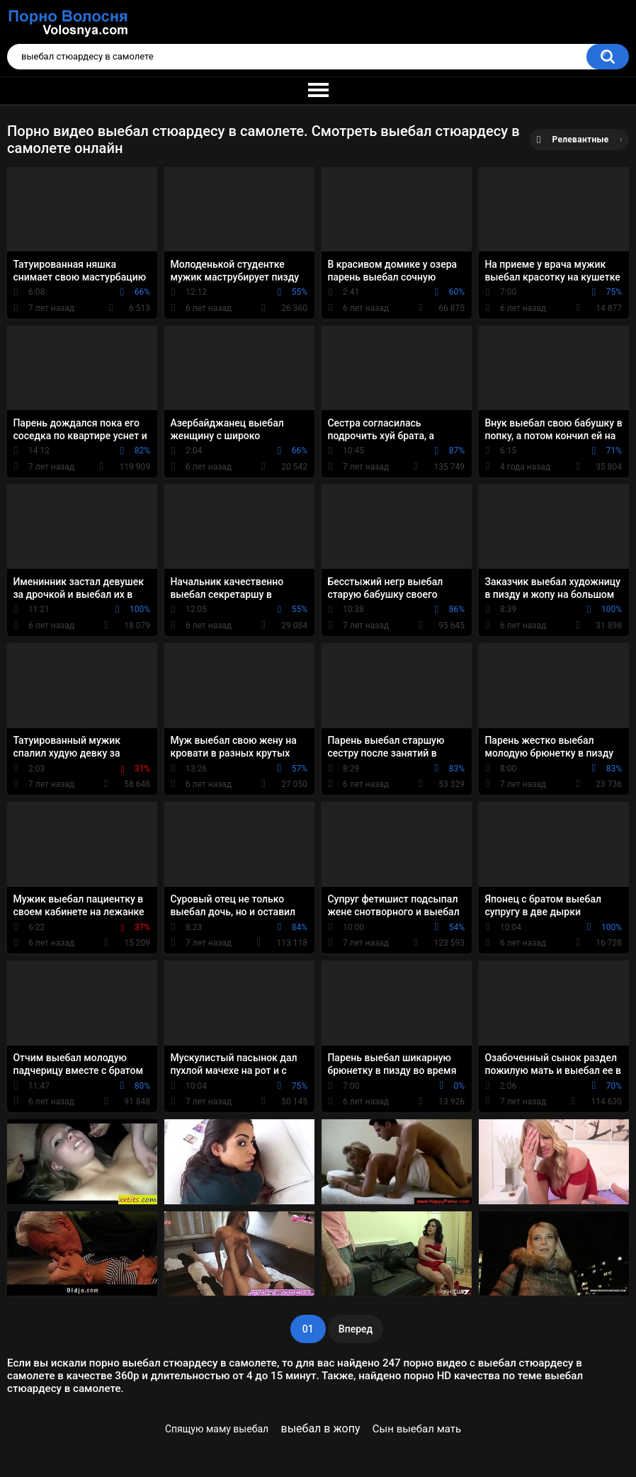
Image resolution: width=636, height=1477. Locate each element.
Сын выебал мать (417, 1428)
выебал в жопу (320, 1428)
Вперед (356, 1329)
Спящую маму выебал (216, 1428)
